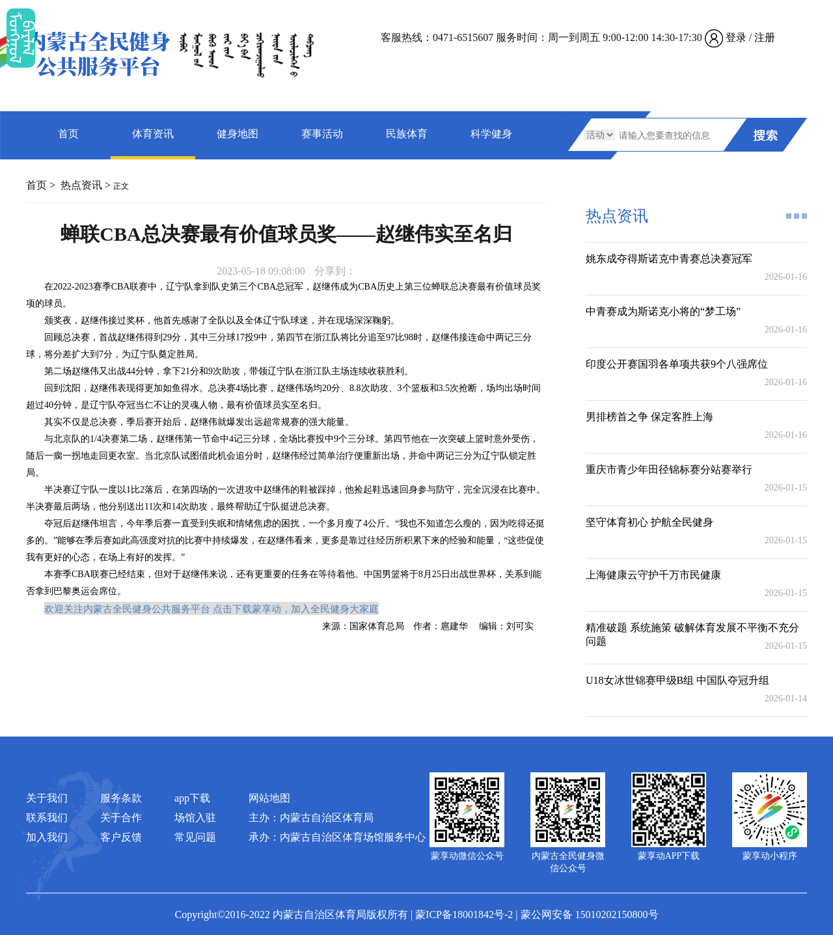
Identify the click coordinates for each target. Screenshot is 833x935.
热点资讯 (81, 185)
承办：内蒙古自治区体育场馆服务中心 (337, 837)
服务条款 (121, 798)
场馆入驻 (195, 817)
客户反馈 (121, 837)
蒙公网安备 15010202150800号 (590, 914)
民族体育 (407, 133)
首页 (68, 133)
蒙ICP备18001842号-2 (464, 914)
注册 (764, 37)
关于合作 (121, 817)
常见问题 (195, 837)
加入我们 (47, 837)
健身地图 (237, 133)
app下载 (192, 798)
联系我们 (47, 817)
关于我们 (47, 798)
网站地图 (269, 798)
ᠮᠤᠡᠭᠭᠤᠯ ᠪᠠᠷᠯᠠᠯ (21, 38)
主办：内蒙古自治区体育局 (311, 817)
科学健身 (491, 133)
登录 (736, 37)
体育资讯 (153, 133)
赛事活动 (322, 133)
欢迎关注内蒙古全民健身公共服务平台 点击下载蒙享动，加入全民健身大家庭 (211, 608)
